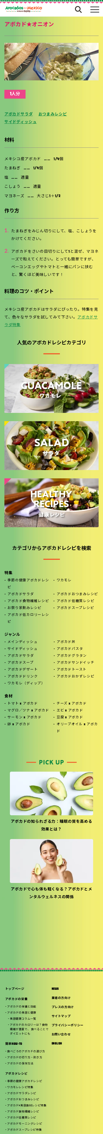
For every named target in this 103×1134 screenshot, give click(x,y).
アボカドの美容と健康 (21, 1012)
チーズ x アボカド (72, 703)
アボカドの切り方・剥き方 (24, 1057)
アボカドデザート (22, 669)
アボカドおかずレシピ (75, 676)
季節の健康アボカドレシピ (28, 584)
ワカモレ (64, 580)
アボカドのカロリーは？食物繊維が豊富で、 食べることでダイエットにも (29, 1029)
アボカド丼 (66, 642)
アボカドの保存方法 (20, 1063)
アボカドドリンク (22, 676)
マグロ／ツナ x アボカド (28, 710)
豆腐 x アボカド (70, 717)
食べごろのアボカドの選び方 (26, 1051)
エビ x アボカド (70, 710)
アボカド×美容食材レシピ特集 (26, 1105)
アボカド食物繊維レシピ (28, 601)
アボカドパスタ (70, 649)
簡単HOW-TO (13, 1044)
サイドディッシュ (20, 122)
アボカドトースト (72, 669)
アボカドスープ (20, 662)
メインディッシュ (22, 642)
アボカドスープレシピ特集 (24, 1130)
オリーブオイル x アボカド (77, 728)
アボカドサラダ (18, 114)
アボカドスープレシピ (75, 608)
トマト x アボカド (22, 703)
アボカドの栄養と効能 (21, 1006)
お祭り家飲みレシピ (24, 608)
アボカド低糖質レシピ (75, 601)
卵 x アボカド (18, 724)
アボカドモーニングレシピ (24, 1123)
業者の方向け (61, 998)
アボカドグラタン (72, 656)
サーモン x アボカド (24, 717)
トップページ (14, 989)
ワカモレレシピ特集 (20, 1087)
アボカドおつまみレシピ (77, 594)
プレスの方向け (63, 1007)
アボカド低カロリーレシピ (28, 618)
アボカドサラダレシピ (21, 1093)
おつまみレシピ (52, 114)
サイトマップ (61, 1016)
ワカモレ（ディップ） (26, 683)
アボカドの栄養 (16, 999)
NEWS (55, 989)
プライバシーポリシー (68, 1025)
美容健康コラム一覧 (23, 1018)
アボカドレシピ (16, 1073)
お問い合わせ (61, 1034)
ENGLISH (57, 1043)
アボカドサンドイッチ (75, 662)
